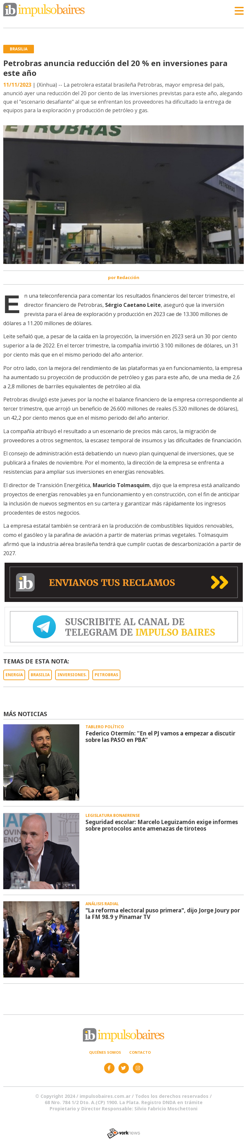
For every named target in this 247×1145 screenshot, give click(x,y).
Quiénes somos (105, 1052)
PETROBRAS (106, 675)
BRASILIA (40, 675)
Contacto (140, 1052)
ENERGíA (14, 675)
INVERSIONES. (72, 675)
